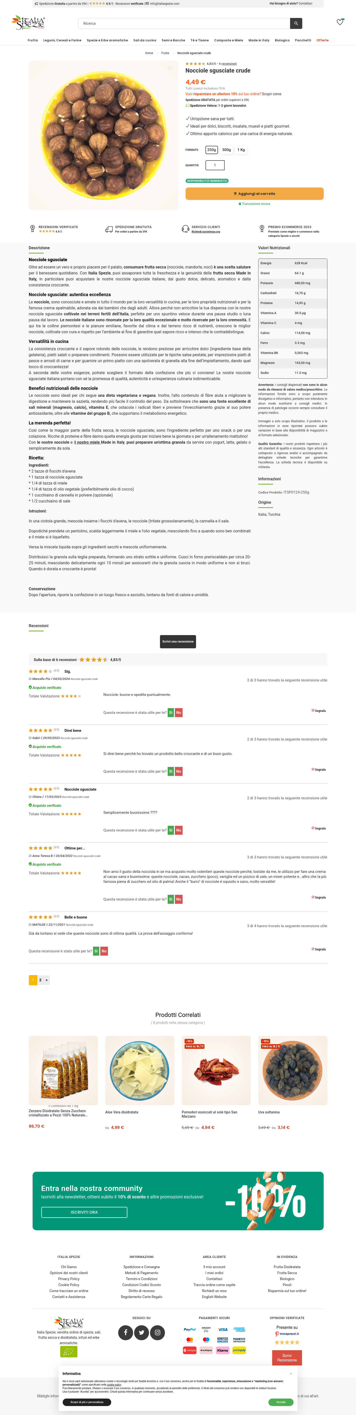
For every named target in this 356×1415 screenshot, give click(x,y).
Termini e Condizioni (141, 1279)
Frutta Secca (287, 1273)
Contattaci (305, 3)
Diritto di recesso (142, 1291)
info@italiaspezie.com (164, 3)
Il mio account (214, 1267)
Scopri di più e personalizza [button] (87, 1402)
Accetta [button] (280, 1402)
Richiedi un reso (214, 1291)
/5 (58, 231)
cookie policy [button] (114, 1384)
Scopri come (271, 94)
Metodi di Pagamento (141, 1273)
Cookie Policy (68, 1285)
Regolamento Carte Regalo (141, 1297)
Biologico (287, 1279)
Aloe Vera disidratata (121, 1112)
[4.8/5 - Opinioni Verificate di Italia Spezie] (287, 1347)
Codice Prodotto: (270, 492)
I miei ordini (214, 1273)
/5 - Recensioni (116, 3)
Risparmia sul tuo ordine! (287, 1291)
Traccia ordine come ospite (214, 1285)
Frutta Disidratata (287, 1267)
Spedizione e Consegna (142, 1267)
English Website (214, 1297)
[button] (291, 1374)
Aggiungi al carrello (254, 193)
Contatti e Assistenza (68, 1297)
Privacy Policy (69, 1279)
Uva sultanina (269, 1112)
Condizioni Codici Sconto (141, 1285)
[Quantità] (215, 165)
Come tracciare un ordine (69, 1291)
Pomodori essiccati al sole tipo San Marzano (209, 1114)
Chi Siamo (69, 1267)
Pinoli (287, 1285)
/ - (221, 64)
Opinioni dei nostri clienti (69, 1273)
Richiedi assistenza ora (206, 231)
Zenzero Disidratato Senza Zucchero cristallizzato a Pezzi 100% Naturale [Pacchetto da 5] (57, 1113)
